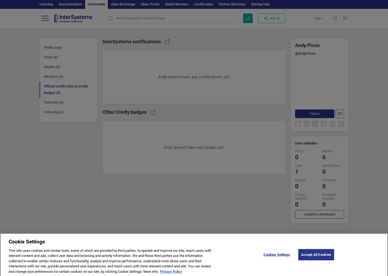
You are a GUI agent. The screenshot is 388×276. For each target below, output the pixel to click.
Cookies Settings (277, 261)
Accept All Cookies (316, 261)
